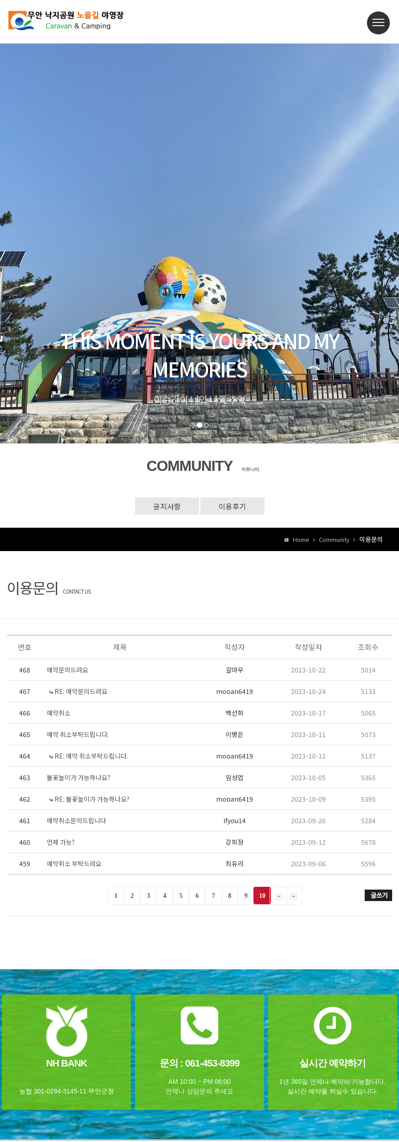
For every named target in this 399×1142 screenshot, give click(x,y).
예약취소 (58, 712)
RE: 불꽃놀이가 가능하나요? (91, 798)
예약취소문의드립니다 (76, 820)
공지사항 (167, 506)
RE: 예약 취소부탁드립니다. (91, 755)
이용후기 (232, 506)
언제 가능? (61, 842)
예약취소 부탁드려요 (74, 863)
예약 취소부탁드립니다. (78, 734)
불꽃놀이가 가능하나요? (78, 777)
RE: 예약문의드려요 (81, 691)
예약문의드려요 (67, 669)
